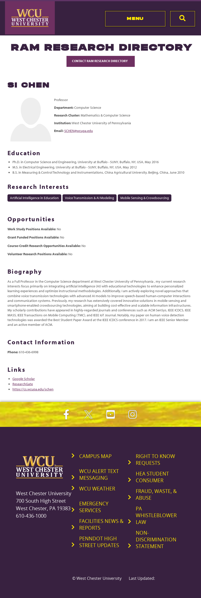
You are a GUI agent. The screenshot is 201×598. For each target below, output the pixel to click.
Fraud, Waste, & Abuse (156, 494)
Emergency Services (93, 507)
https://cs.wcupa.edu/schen (33, 389)
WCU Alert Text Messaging (99, 474)
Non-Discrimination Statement (156, 539)
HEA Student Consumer (152, 477)
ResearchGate (22, 384)
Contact (100, 61)
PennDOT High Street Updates (99, 542)
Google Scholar (23, 378)
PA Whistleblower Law (156, 515)
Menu (135, 18)
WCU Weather (97, 488)
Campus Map (95, 456)
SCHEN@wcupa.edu (78, 130)
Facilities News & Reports (101, 524)
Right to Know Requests (155, 459)
